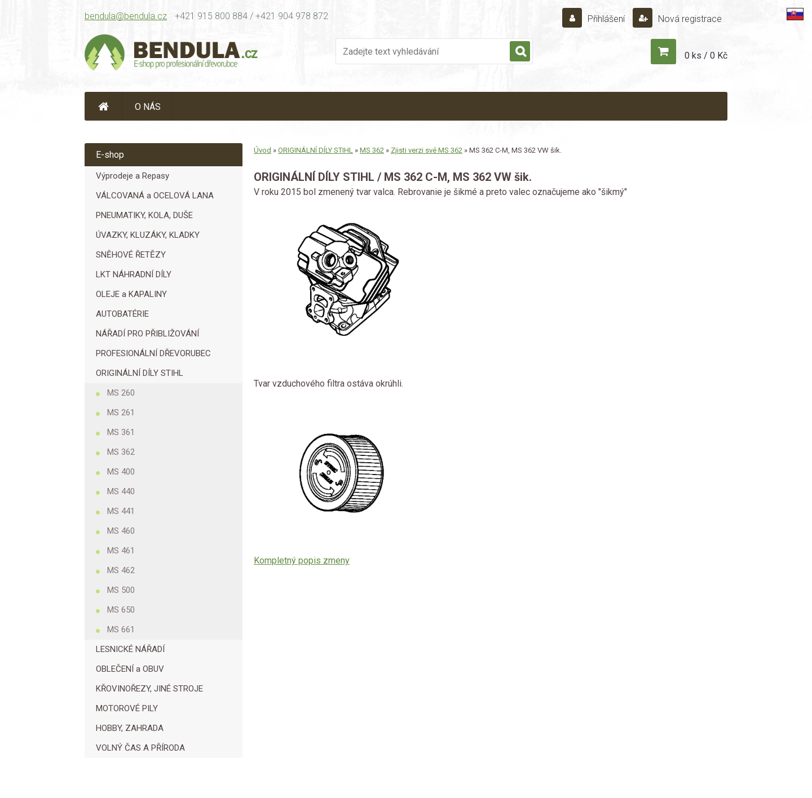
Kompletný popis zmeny (302, 560)
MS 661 (121, 629)
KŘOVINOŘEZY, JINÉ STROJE (149, 689)
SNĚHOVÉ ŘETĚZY (131, 255)
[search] (520, 52)
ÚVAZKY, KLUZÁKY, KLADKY (148, 235)
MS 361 (121, 432)
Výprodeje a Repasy (132, 176)
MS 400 (121, 472)
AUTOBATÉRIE (122, 314)
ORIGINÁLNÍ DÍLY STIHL (139, 373)
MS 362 (121, 452)
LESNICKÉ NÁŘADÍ (130, 649)
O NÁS (148, 106)
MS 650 (121, 610)
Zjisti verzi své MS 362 (426, 150)
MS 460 (121, 531)
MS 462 (121, 570)
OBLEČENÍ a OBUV (130, 669)
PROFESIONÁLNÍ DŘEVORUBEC (153, 353)
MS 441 (121, 511)
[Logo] (172, 54)
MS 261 (121, 412)
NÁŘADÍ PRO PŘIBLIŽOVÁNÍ (147, 334)
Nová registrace (689, 19)
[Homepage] (103, 106)
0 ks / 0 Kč (706, 55)
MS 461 (121, 551)
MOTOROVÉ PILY (127, 708)
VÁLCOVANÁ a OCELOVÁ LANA (155, 195)
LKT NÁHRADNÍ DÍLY (133, 274)
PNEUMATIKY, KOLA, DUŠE (144, 215)
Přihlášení (606, 19)
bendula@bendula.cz (126, 16)
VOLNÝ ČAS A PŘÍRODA (140, 748)
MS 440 (121, 491)
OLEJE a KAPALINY (131, 294)
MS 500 (121, 590)
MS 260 (121, 393)
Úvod (262, 150)
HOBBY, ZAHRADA (130, 728)
